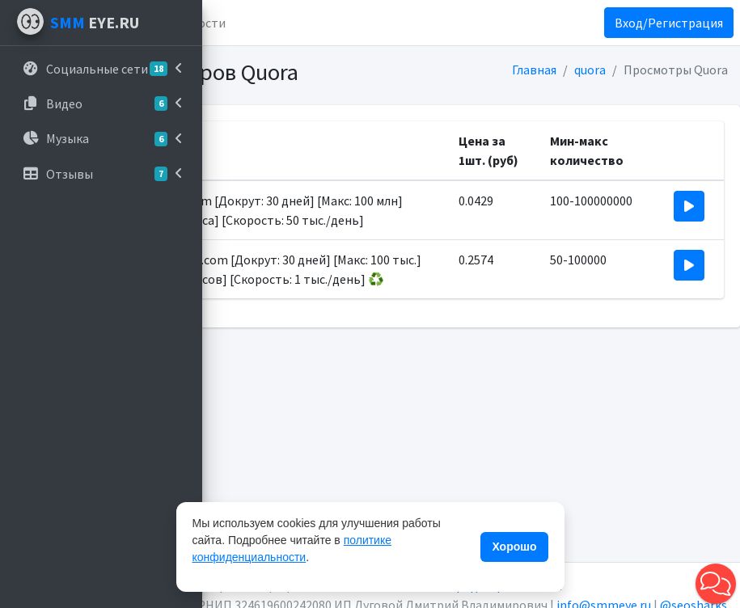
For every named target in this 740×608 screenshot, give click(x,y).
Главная (534, 69)
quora (590, 69)
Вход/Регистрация (669, 23)
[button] (716, 584)
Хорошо (514, 546)
